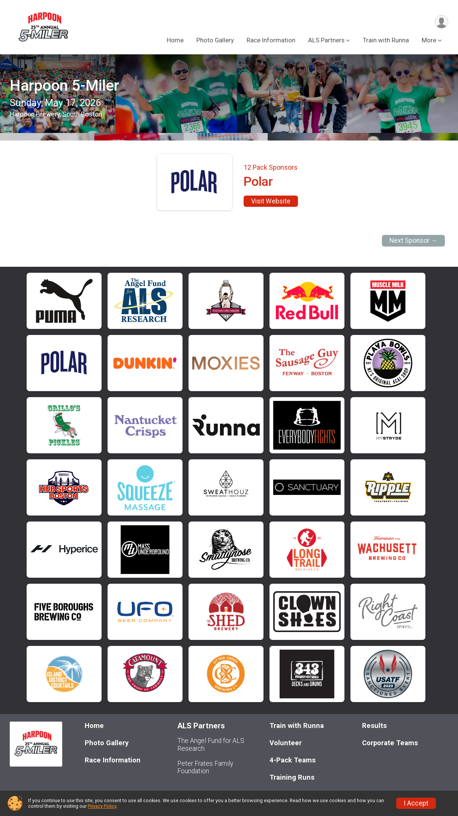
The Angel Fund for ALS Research (210, 744)
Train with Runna (386, 40)
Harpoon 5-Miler (64, 85)
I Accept (416, 803)
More (429, 40)
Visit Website (270, 201)
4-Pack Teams (292, 760)
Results (374, 725)
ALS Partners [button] (326, 40)
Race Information (271, 40)
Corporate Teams (390, 743)
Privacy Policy (102, 806)
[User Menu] (441, 22)
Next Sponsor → (413, 240)
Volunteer (285, 743)
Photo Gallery (215, 40)
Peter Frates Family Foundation (205, 767)
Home (175, 40)
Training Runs (291, 777)
